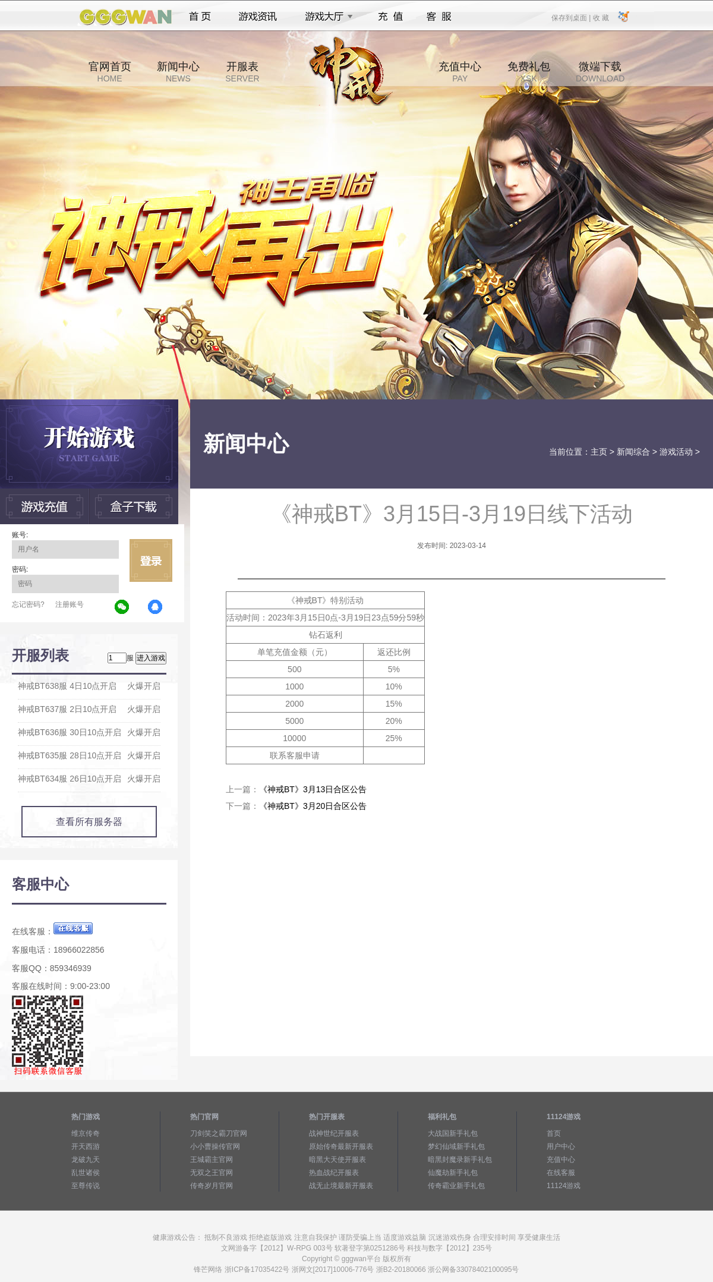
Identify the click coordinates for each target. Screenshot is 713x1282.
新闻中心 (178, 72)
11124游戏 (564, 1186)
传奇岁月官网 (211, 1186)
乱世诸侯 (85, 1172)
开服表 (242, 72)
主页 (599, 451)
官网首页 (110, 72)
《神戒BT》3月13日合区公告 (313, 789)
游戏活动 (676, 451)
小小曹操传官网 (215, 1146)
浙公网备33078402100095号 (473, 1269)
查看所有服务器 (89, 822)
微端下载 (600, 72)
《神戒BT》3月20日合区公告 (313, 806)
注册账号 (69, 604)
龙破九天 (85, 1159)
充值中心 (459, 72)
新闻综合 (633, 451)
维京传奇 (85, 1133)
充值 (390, 16)
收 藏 (600, 17)
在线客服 (561, 1172)
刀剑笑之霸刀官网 (218, 1133)
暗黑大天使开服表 (337, 1159)
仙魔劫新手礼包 (453, 1172)
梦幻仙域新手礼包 (456, 1146)
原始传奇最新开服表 (341, 1146)
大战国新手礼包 (453, 1133)
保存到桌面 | (571, 17)
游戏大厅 (325, 16)
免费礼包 (528, 72)
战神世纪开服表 (334, 1133)
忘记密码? (28, 604)
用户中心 (561, 1146)
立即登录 (151, 560)
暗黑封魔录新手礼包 (460, 1159)
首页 (199, 16)
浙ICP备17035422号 (257, 1269)
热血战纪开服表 (334, 1172)
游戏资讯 (258, 16)
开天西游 (85, 1146)
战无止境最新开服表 (341, 1186)
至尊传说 (85, 1186)
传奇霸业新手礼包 (456, 1186)
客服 (439, 16)
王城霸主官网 (211, 1159)
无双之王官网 (211, 1172)
